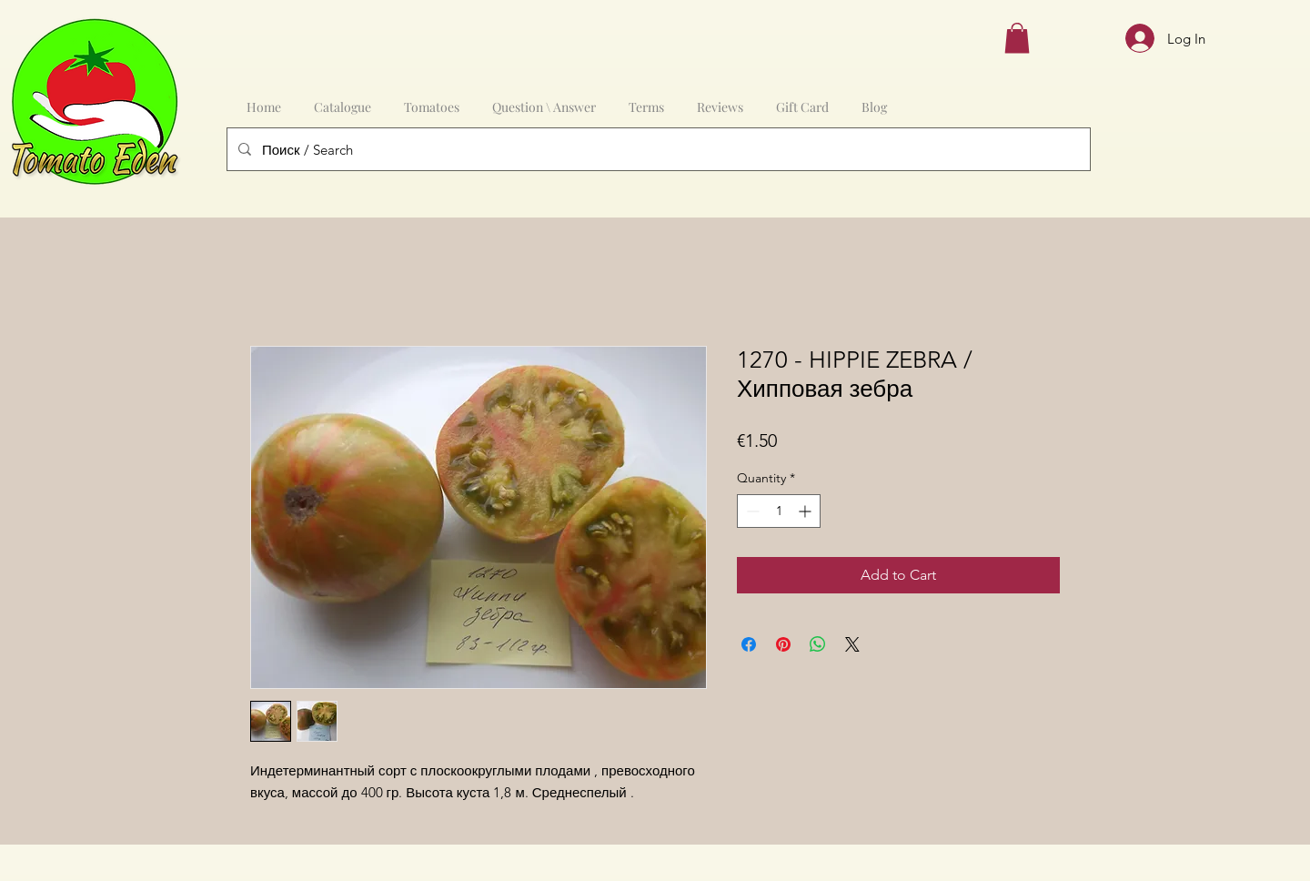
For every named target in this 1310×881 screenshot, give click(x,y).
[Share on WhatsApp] (818, 644)
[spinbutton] (778, 511)
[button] (1017, 38)
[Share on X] (852, 644)
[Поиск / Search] (657, 149)
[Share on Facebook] (749, 644)
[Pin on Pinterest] (783, 644)
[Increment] (806, 511)
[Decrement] (751, 511)
